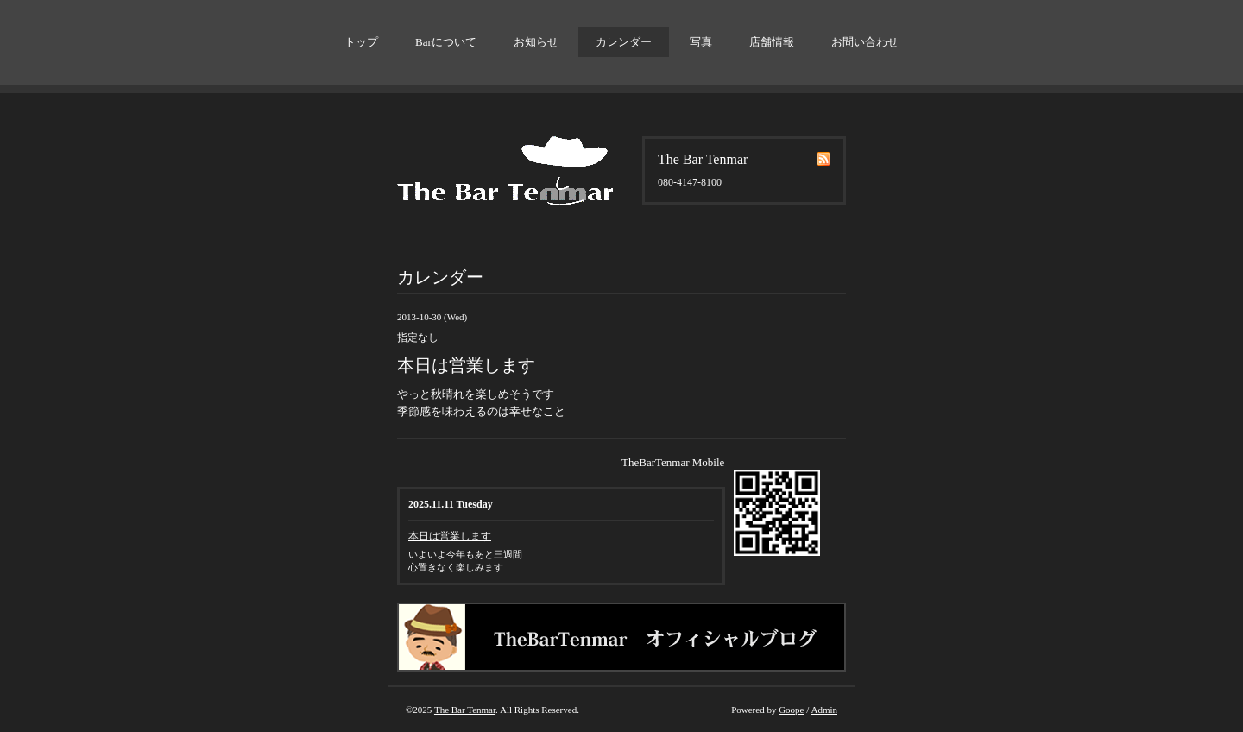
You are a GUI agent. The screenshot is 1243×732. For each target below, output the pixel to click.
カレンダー (624, 41)
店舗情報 (771, 41)
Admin (824, 709)
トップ (361, 41)
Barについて (445, 41)
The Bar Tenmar (464, 709)
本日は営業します (449, 536)
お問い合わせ (865, 41)
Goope (791, 709)
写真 (701, 41)
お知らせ (536, 41)
